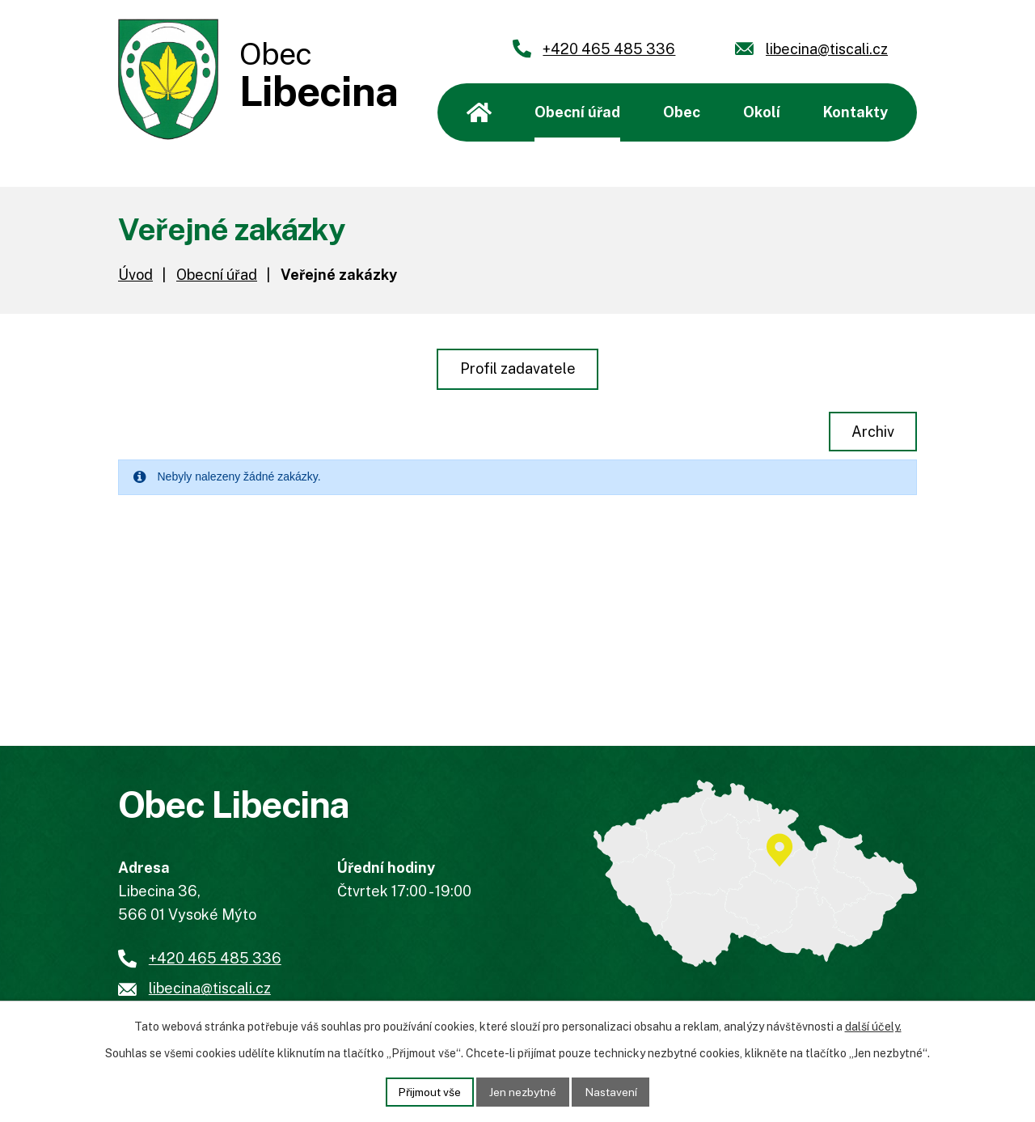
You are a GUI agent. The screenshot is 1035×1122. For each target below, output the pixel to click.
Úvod (479, 112)
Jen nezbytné (523, 1091)
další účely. (873, 1026)
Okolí (761, 112)
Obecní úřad (577, 112)
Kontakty (855, 112)
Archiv (872, 431)
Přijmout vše (428, 1091)
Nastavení (613, 1091)
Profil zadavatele (518, 368)
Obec (681, 112)
